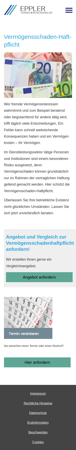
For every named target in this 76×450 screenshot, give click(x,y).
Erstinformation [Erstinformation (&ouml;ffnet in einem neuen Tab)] (38, 422)
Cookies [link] (38, 442)
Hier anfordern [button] (37, 362)
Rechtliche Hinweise (38, 403)
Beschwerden (38, 432)
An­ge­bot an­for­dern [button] (39, 277)
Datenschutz (38, 413)
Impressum (38, 393)
